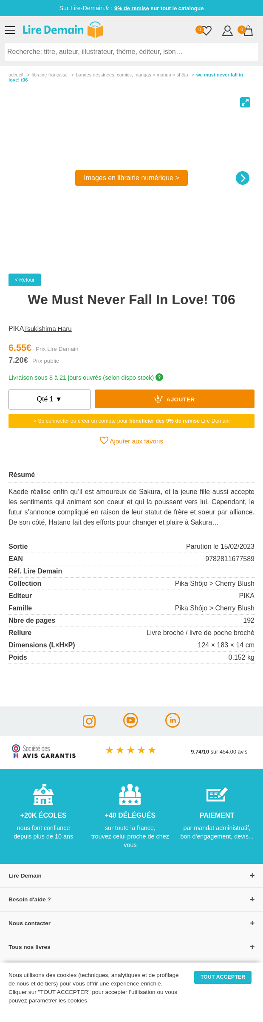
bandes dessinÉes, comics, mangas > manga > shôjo (132, 74)
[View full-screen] (245, 102)
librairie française (49, 74)
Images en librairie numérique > (131, 177)
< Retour (24, 280)
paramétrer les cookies (58, 1000)
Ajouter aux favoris (131, 440)
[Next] (242, 178)
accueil (15, 74)
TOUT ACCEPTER (223, 977)
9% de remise (131, 8)
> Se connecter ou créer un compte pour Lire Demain (132, 421)
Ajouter (174, 399)
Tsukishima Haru (47, 328)
